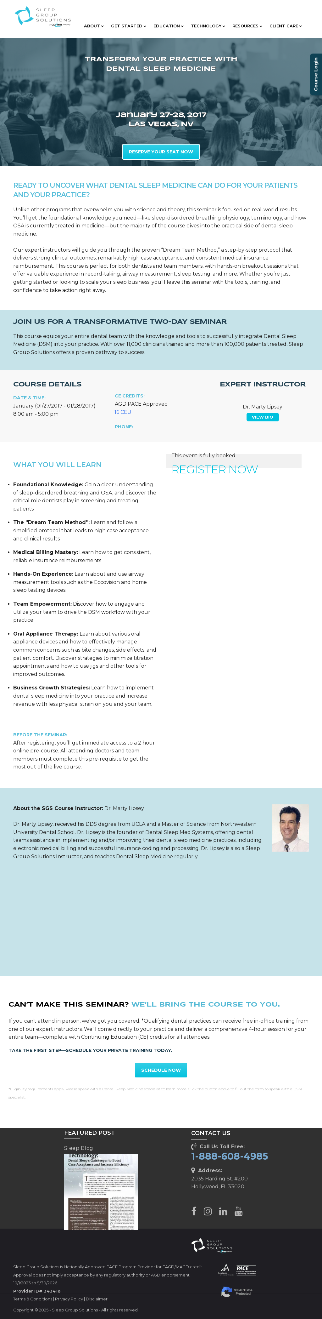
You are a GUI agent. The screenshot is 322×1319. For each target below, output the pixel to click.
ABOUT (93, 25)
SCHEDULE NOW (161, 1070)
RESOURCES (247, 25)
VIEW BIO (262, 417)
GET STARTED (128, 25)
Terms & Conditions (32, 1298)
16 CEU (122, 412)
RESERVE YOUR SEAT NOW (161, 152)
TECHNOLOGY (208, 25)
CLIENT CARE (285, 25)
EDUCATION (168, 25)
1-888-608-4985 (229, 1156)
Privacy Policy (69, 1298)
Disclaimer (97, 1298)
